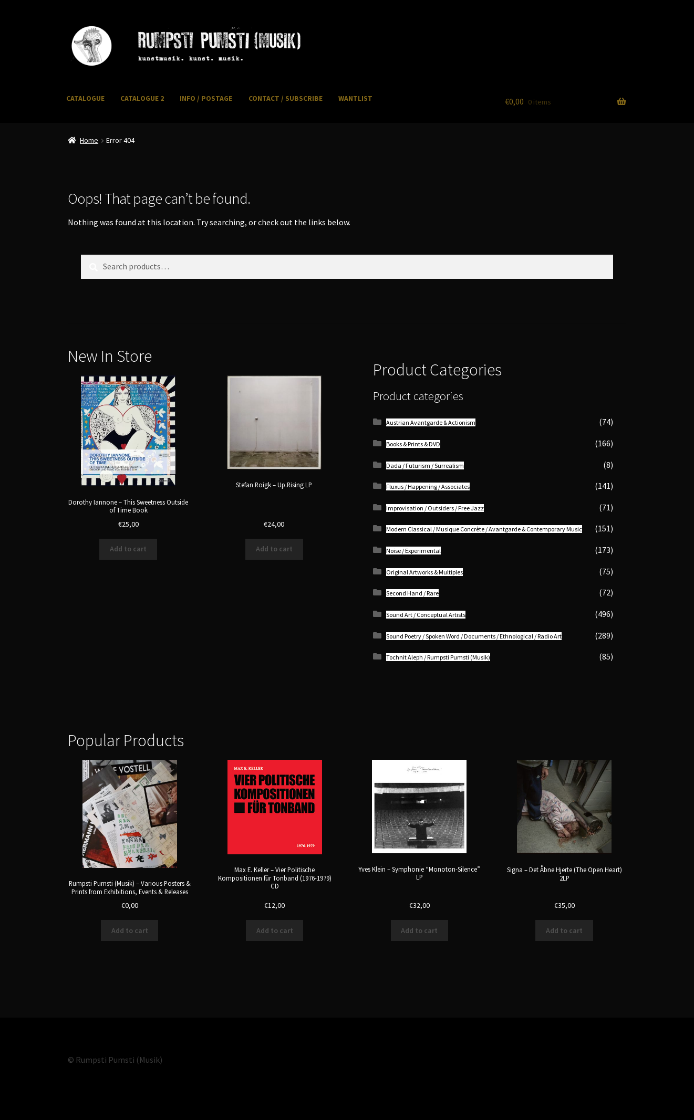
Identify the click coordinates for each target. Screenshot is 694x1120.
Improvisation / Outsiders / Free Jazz (435, 508)
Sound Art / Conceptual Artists (425, 615)
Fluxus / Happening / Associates (428, 486)
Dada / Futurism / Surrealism (425, 465)
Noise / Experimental (413, 550)
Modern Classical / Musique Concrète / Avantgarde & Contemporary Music (484, 529)
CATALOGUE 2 (142, 98)
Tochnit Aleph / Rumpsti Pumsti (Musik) (438, 657)
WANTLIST (355, 98)
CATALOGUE (85, 98)
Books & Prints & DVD (413, 444)
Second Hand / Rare (412, 593)
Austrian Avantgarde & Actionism (430, 422)
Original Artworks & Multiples (424, 572)
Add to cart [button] (128, 548)
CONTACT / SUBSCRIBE (285, 98)
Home (89, 140)
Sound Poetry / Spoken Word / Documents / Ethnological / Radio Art (474, 636)
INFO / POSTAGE (206, 98)
